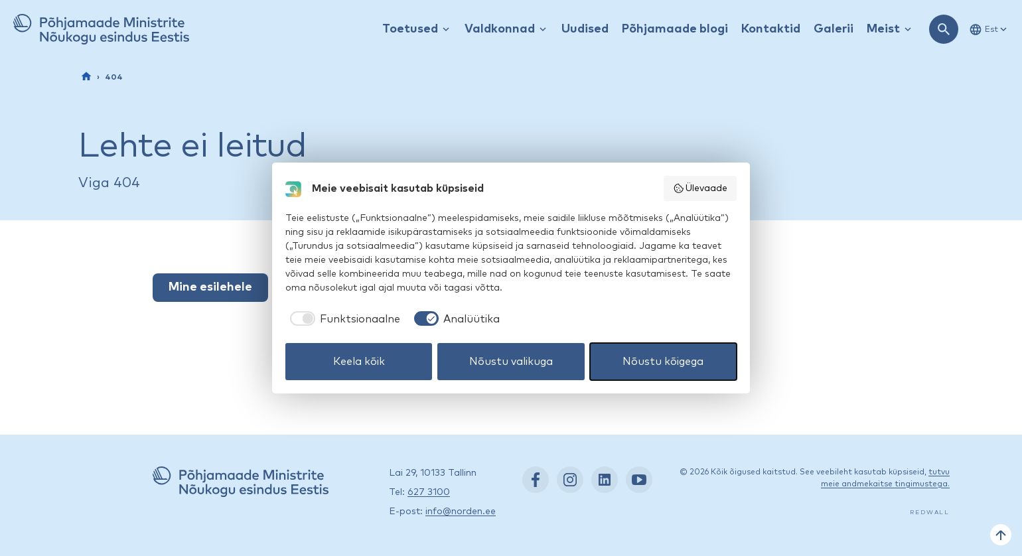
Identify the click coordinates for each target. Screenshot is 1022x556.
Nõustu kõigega (662, 361)
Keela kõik (359, 361)
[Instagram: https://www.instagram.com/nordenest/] (570, 479)
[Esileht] (86, 76)
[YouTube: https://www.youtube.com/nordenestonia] (639, 479)
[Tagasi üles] (1000, 534)
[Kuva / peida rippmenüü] (446, 29)
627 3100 (428, 492)
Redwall (930, 513)
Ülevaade (700, 188)
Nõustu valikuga (511, 361)
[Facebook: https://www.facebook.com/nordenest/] (535, 479)
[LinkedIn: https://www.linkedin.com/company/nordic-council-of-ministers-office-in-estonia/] (604, 479)
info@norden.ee (460, 511)
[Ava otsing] (943, 29)
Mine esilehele (210, 287)
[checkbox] (342, 319)
